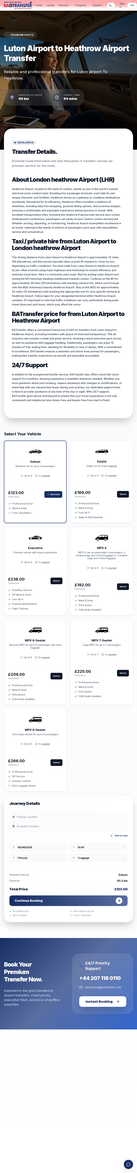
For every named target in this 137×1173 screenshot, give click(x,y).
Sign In (122, 5)
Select (123, 494)
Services (65, 5)
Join (132, 5)
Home (39, 5)
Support (98, 5)
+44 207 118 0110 (100, 978)
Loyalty (50, 5)
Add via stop (119, 836)
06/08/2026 (24, 847)
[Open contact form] (128, 1164)
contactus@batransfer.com (100, 987)
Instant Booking (103, 1002)
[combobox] (98, 847)
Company (82, 5)
